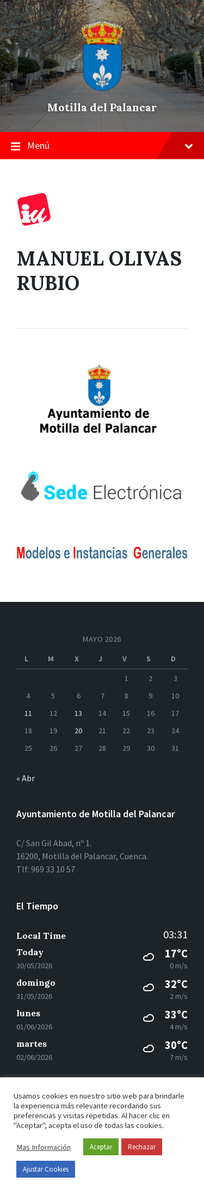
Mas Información (43, 1147)
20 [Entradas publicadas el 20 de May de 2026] (78, 730)
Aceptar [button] (101, 1146)
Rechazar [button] (142, 1146)
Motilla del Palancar (102, 107)
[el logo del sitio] (102, 88)
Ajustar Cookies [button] (46, 1169)
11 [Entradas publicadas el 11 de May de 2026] (28, 713)
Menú (102, 146)
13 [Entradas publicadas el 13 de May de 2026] (78, 713)
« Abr (25, 778)
